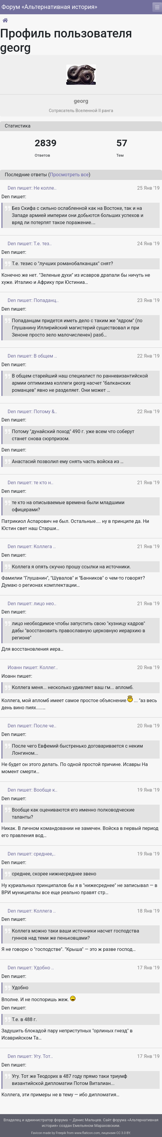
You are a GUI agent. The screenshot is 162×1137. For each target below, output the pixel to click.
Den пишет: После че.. (32, 726)
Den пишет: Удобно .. (31, 968)
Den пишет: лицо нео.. (32, 603)
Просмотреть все (69, 174)
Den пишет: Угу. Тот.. (30, 1056)
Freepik (61, 1133)
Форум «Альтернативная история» (49, 6)
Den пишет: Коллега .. (32, 546)
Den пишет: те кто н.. (30, 482)
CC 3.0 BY (123, 1133)
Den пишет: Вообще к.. (33, 790)
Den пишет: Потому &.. (32, 411)
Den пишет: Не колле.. (32, 188)
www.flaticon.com (87, 1133)
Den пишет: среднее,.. (31, 854)
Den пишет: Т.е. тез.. (30, 243)
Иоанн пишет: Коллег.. (33, 667)
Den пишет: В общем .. (32, 356)
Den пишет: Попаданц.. (33, 300)
